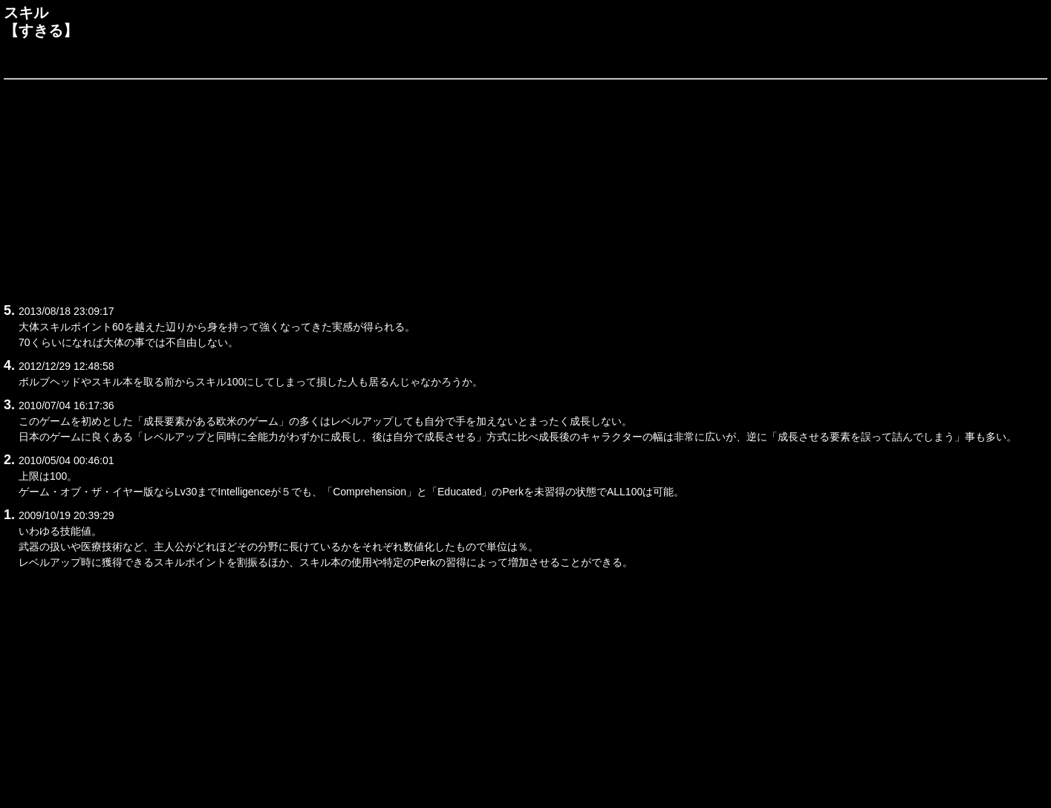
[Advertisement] (449, 189)
